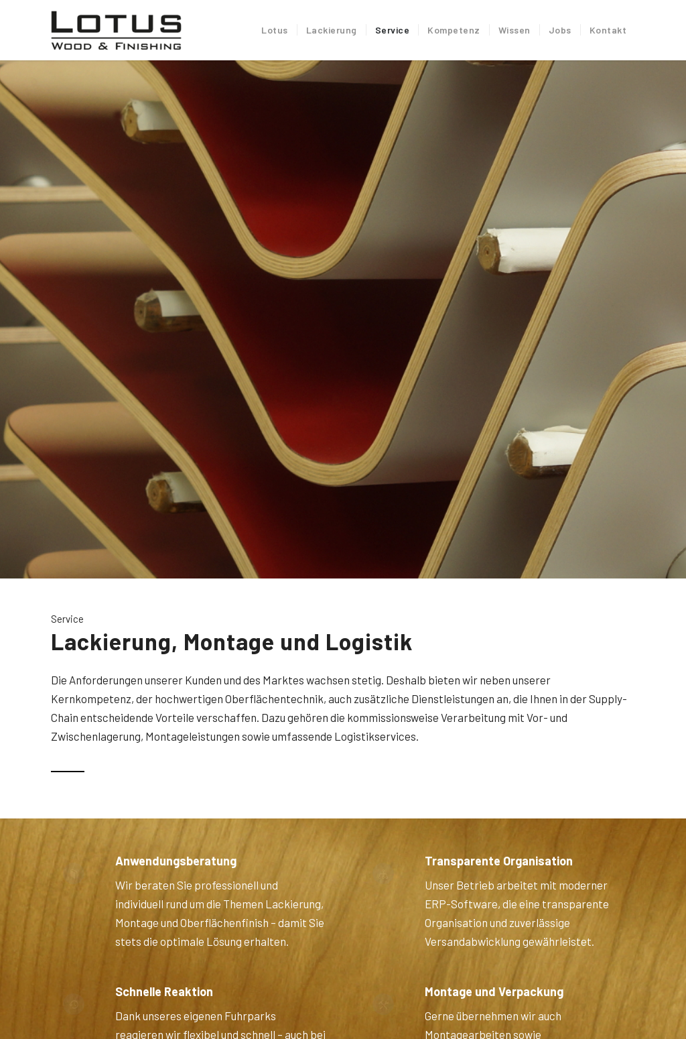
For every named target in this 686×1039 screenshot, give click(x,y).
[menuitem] (275, 30)
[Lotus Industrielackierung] (116, 30)
